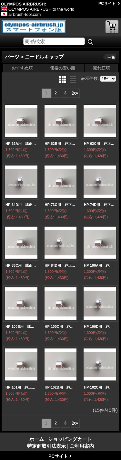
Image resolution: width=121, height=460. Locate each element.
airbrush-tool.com (21, 14)
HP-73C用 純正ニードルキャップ (60, 205)
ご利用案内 (82, 446)
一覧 (111, 57)
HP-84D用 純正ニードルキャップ (60, 265)
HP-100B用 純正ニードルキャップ (21, 326)
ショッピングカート (112, 26)
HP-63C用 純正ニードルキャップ (100, 143)
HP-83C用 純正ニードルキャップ (21, 265)
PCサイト (107, 3)
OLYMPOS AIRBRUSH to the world (37, 9)
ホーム (36, 439)
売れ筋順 (101, 68)
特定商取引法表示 (46, 446)
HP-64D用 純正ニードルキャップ (21, 205)
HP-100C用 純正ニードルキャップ (60, 326)
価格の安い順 (62, 68)
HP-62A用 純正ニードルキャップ (21, 143)
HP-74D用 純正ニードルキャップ (100, 205)
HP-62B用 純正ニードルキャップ (60, 143)
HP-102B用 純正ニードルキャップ (60, 387)
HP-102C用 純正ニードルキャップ (100, 387)
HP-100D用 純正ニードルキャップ (100, 326)
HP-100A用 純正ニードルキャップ (100, 265)
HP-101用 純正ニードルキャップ (21, 387)
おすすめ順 (22, 68)
